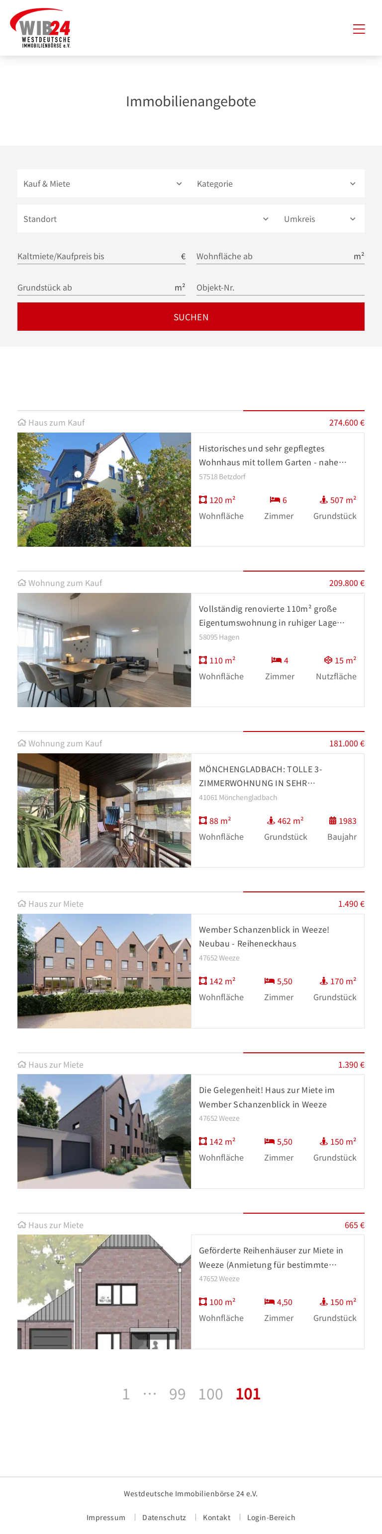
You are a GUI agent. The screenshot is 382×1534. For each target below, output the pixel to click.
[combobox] (147, 218)
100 (210, 1393)
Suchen (191, 316)
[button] (104, 183)
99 (177, 1393)
